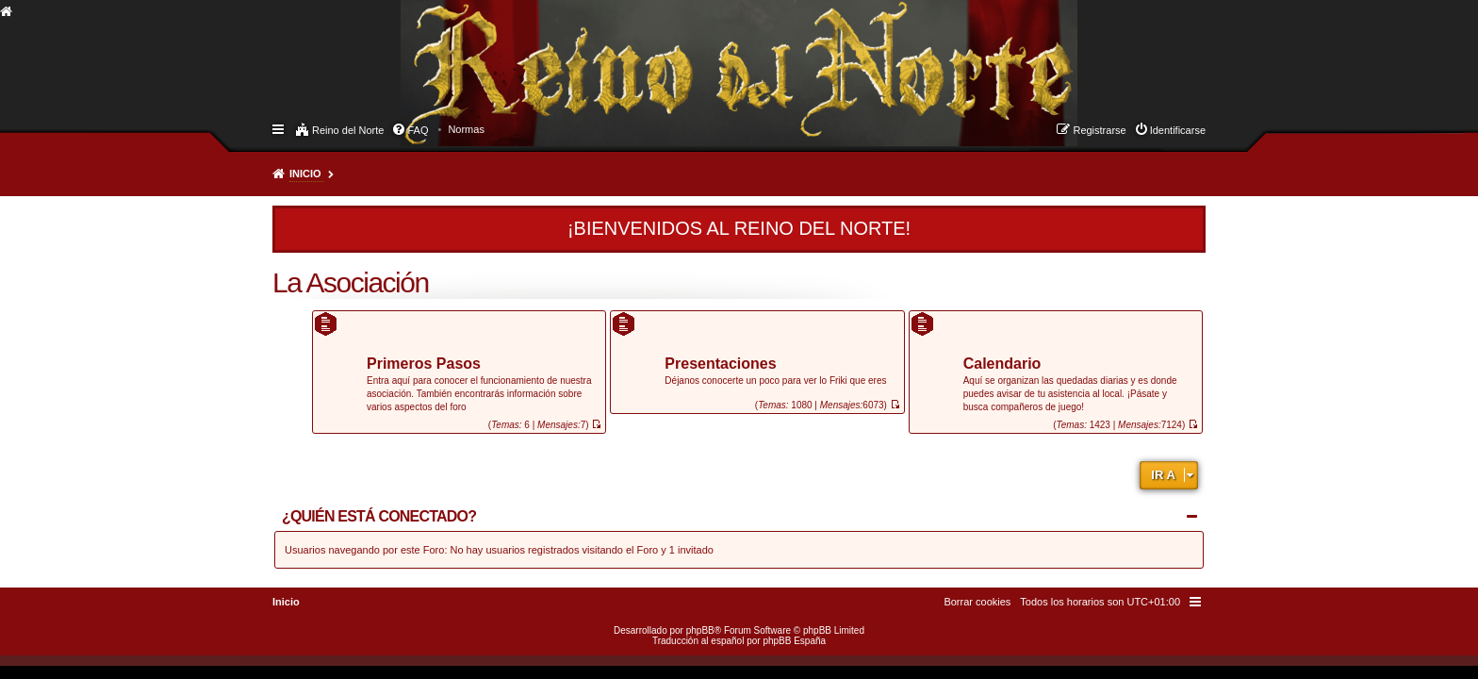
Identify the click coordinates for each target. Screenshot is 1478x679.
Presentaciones (720, 364)
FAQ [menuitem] (417, 130)
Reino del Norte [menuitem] (348, 130)
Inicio (305, 173)
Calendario (1002, 364)
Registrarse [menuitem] (1099, 130)
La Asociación (350, 282)
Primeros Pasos (424, 364)
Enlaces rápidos (279, 128)
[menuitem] (466, 129)
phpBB (700, 630)
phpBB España (794, 641)
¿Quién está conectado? (379, 516)
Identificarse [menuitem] (1178, 130)
